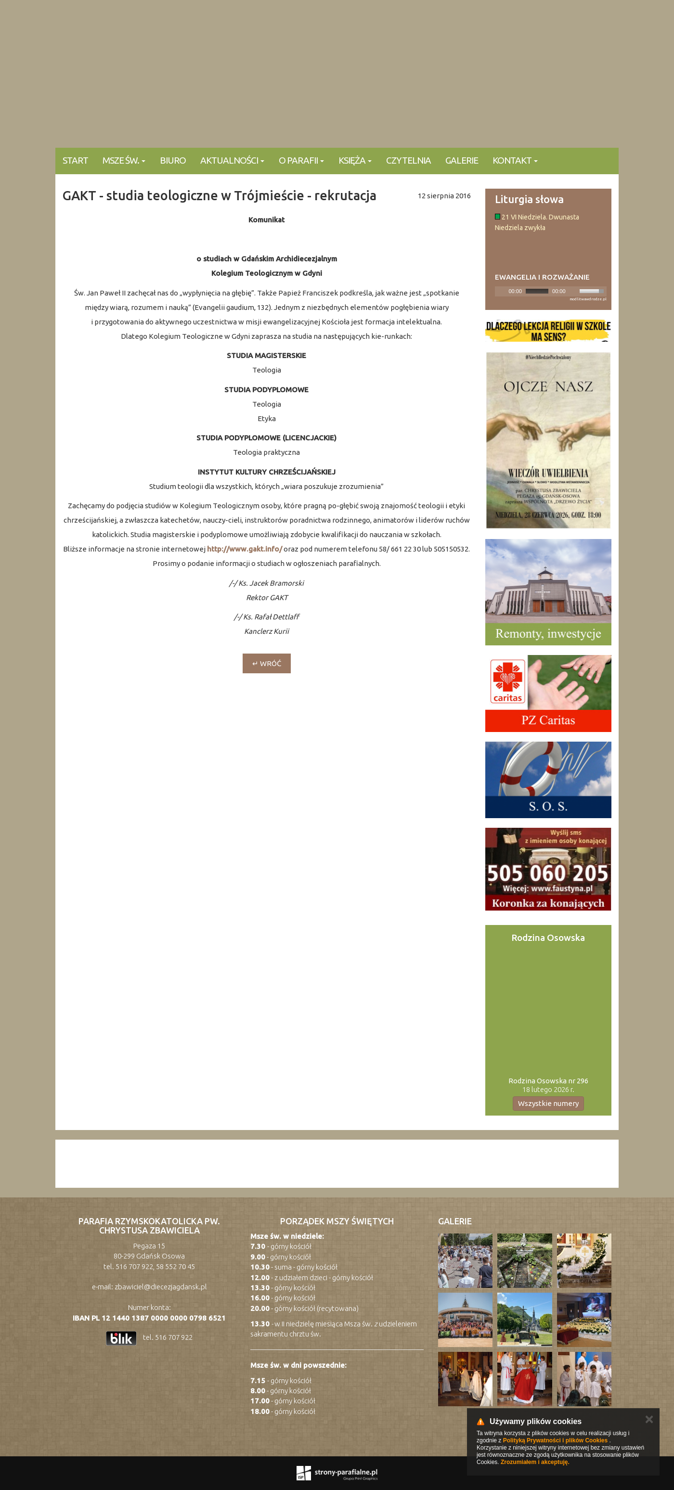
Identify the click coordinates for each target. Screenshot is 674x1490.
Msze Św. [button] (124, 160)
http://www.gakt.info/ (244, 549)
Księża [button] (355, 160)
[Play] (501, 291)
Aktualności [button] (232, 160)
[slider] (537, 291)
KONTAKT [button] (515, 160)
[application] (551, 291)
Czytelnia (408, 160)
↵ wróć (266, 663)
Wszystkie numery (548, 1103)
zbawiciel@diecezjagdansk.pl (161, 1287)
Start (75, 160)
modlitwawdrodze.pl (588, 299)
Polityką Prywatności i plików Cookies (555, 1440)
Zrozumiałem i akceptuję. (535, 1462)
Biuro (173, 160)
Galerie (461, 160)
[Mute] (573, 291)
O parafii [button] (301, 160)
